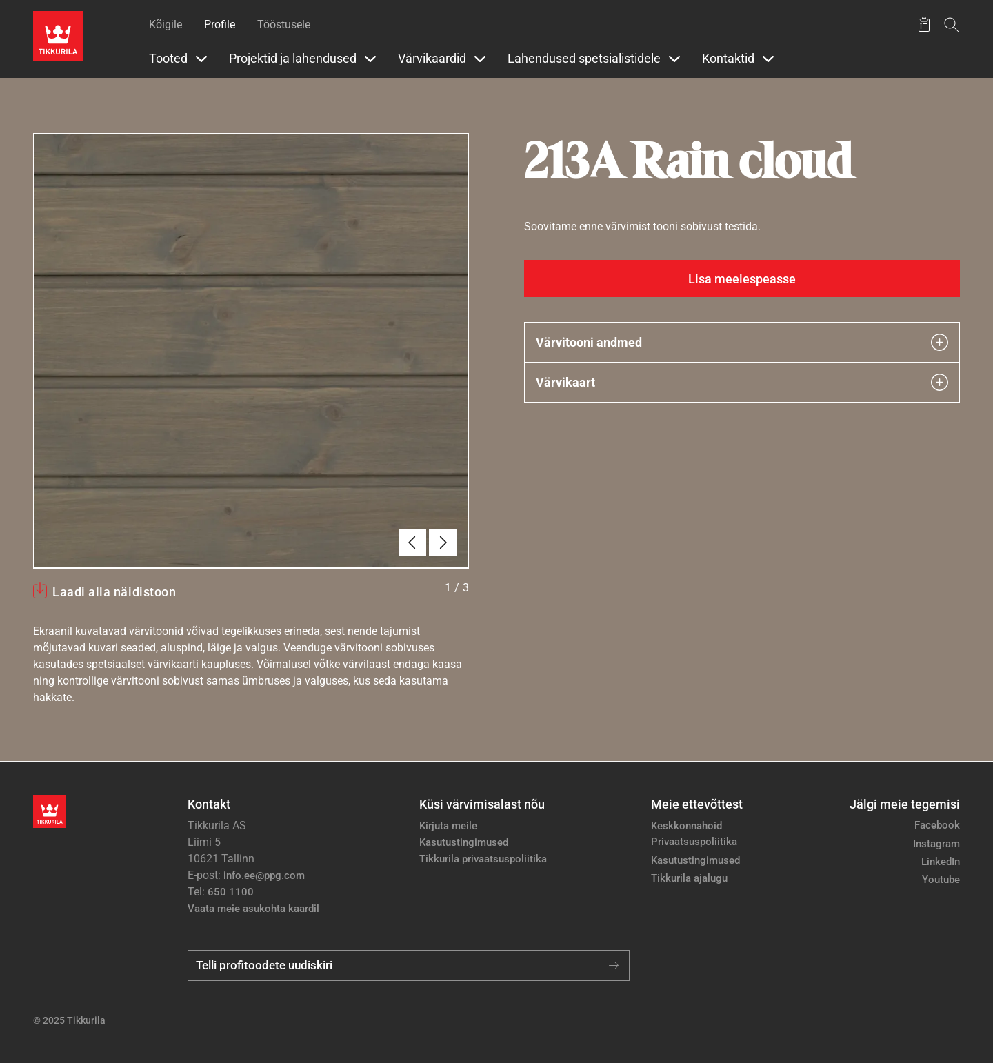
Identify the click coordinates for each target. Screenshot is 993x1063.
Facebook (937, 825)
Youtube (941, 879)
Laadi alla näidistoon (114, 592)
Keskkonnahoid (686, 826)
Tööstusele (283, 24)
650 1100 (231, 892)
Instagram (936, 844)
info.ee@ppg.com (264, 875)
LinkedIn (940, 862)
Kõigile (165, 24)
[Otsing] (951, 24)
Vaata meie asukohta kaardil (253, 908)
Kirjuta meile (448, 826)
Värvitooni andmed (742, 342)
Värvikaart (742, 382)
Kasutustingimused (463, 842)
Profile (219, 24)
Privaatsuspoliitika (694, 842)
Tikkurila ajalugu (689, 878)
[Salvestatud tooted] (924, 25)
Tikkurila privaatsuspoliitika (483, 859)
